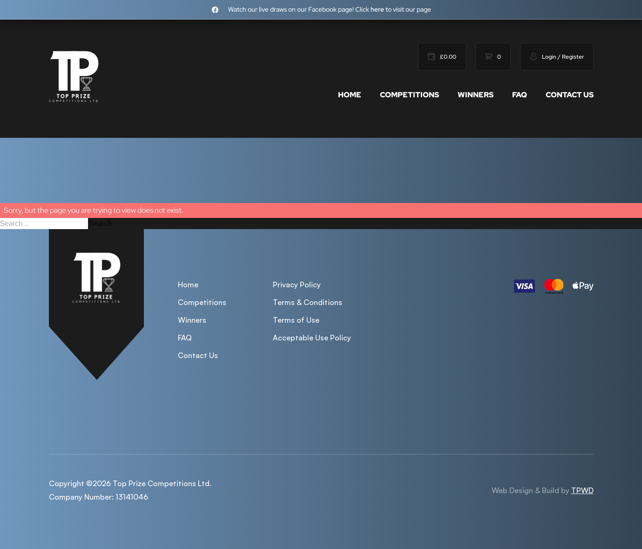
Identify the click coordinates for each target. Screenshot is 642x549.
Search (100, 223)
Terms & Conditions (307, 302)
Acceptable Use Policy (312, 337)
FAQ (519, 95)
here (377, 9)
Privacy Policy (297, 284)
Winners (475, 95)
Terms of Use (296, 320)
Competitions (409, 95)
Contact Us (570, 95)
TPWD (582, 490)
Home (349, 95)
